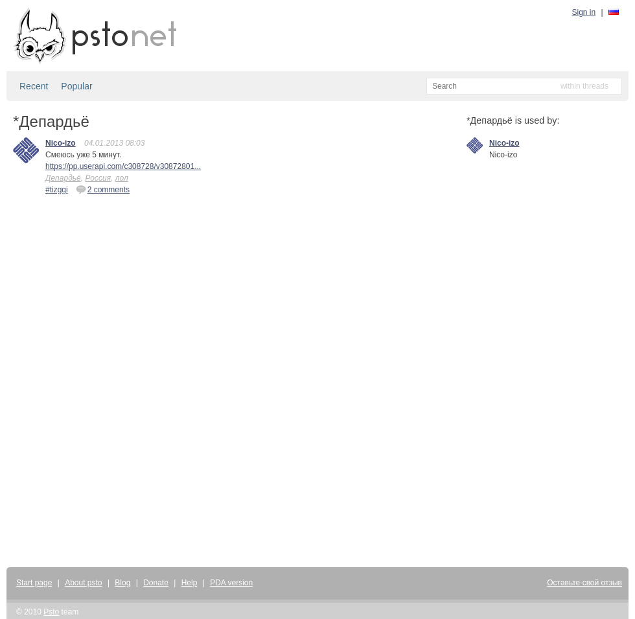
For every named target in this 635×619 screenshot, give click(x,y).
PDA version (231, 582)
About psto (83, 582)
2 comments (103, 189)
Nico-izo (60, 143)
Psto (51, 611)
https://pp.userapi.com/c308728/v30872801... (123, 166)
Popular (76, 86)
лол (121, 178)
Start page (34, 582)
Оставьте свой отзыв (584, 582)
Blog (122, 582)
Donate (155, 582)
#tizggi (56, 189)
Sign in (584, 12)
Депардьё (63, 178)
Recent (33, 86)
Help (189, 582)
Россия (98, 178)
